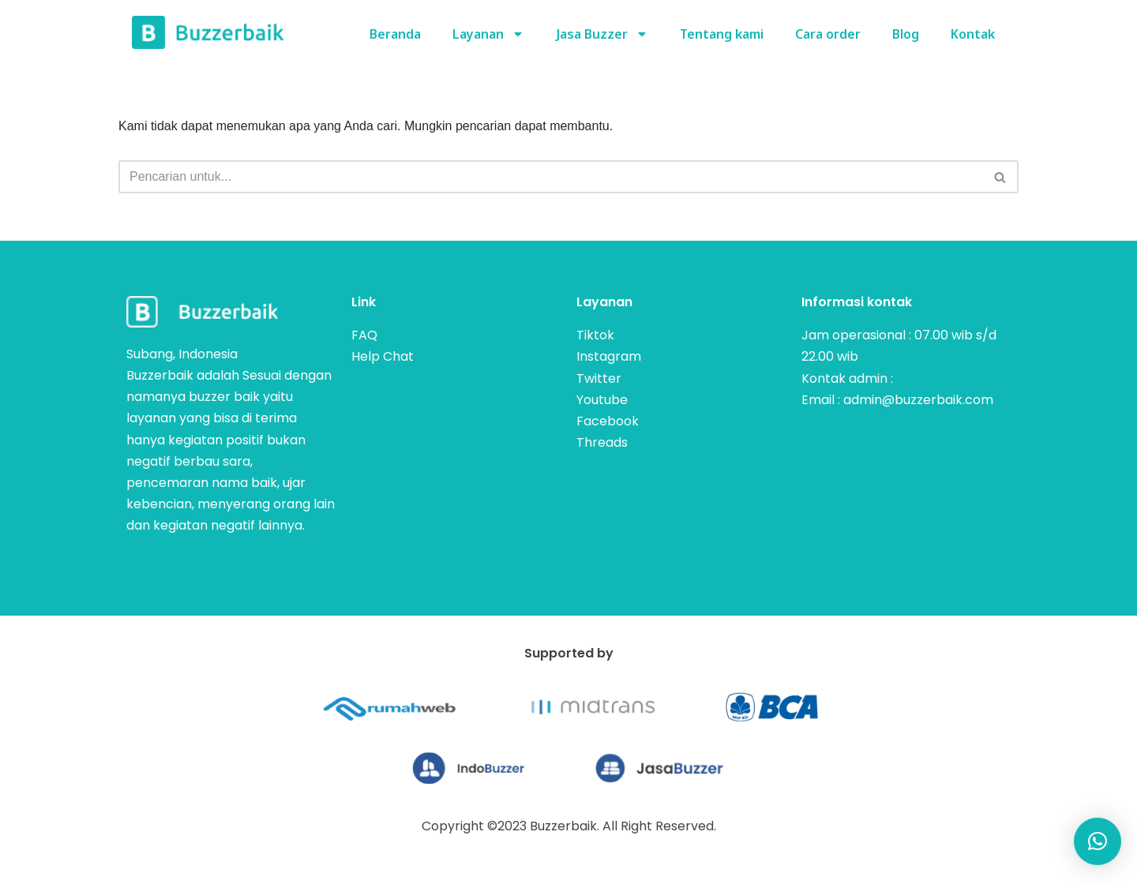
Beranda (395, 34)
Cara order (828, 34)
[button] (1097, 841)
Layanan (488, 34)
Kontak (973, 34)
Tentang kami (722, 34)
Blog (905, 34)
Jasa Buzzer (602, 34)
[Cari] (550, 176)
